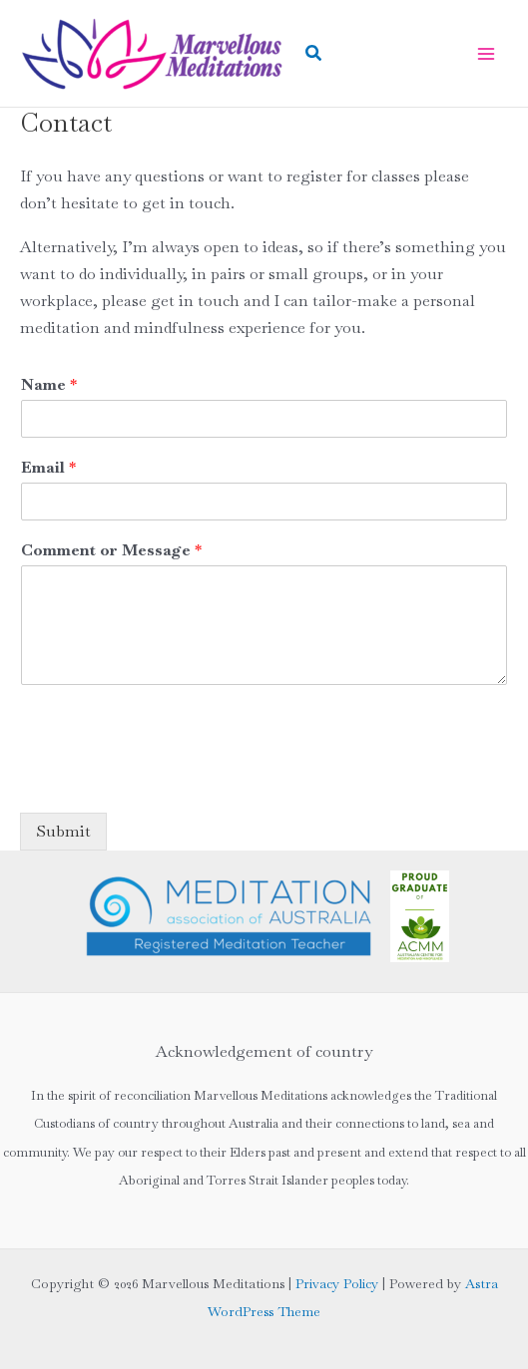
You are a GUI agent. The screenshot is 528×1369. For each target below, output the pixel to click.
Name (49, 385)
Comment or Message (111, 550)
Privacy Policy (336, 1283)
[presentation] (171, 780)
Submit (63, 831)
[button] (314, 54)
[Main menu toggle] (486, 54)
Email (48, 468)
